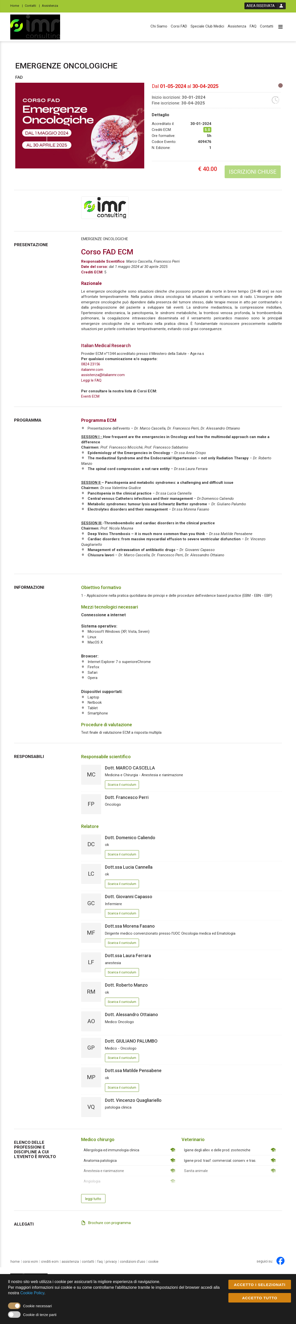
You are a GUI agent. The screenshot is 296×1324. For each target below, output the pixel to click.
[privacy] (111, 1261)
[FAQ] (253, 26)
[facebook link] (280, 1261)
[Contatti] (32, 5)
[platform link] (35, 26)
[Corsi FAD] (179, 26)
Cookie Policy (32, 1293)
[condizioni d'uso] (132, 1261)
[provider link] (105, 207)
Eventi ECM (90, 396)
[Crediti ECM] (50, 1261)
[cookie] (153, 1261)
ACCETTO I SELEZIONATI (259, 1285)
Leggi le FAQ (91, 380)
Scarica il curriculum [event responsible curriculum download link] (122, 784)
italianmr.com (92, 369)
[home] (15, 1261)
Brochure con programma (109, 1222)
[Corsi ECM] (30, 1261)
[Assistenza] (51, 5)
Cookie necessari (37, 1306)
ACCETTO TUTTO (259, 1298)
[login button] (265, 5)
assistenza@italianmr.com (103, 375)
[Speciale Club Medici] (207, 26)
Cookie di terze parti (39, 1315)
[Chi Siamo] (159, 26)
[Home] (16, 5)
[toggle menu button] (280, 27)
